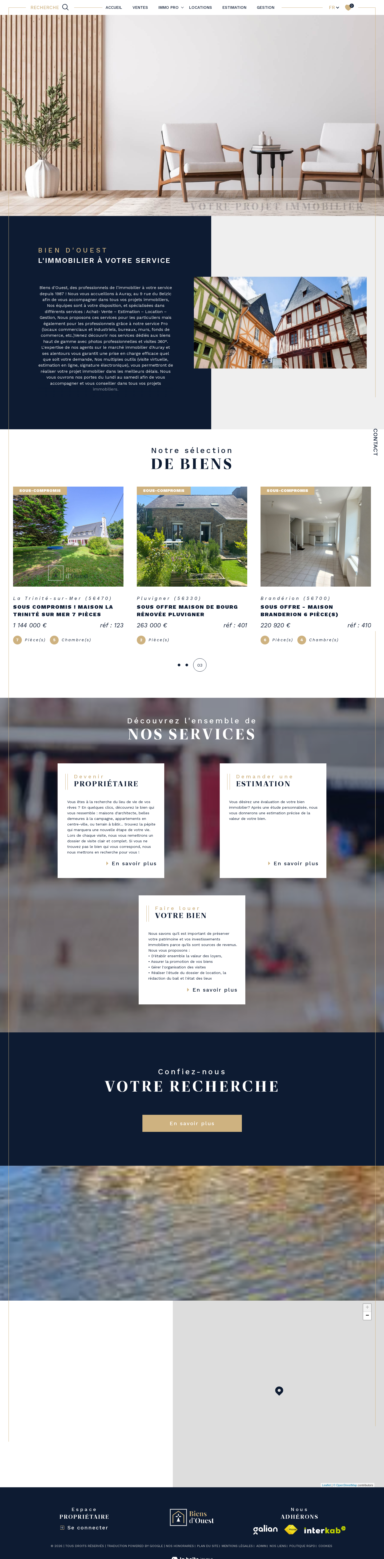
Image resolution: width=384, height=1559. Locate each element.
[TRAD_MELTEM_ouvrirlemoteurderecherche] (50, 7)
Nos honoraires (180, 1546)
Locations (200, 7)
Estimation (234, 7)
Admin (261, 1546)
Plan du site (207, 1546)
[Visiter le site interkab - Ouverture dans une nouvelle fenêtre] (325, 1529)
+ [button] (367, 1308)
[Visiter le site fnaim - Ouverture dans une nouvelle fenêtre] (291, 1529)
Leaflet (326, 1485)
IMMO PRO (168, 7)
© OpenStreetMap (345, 1485)
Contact (375, 442)
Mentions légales (237, 1546)
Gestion (265, 7)
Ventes (140, 7)
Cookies (325, 1546)
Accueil (114, 7)
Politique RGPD (302, 1546)
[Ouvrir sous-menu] (182, 7)
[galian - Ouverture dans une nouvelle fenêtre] (265, 1529)
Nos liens (278, 1546)
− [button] (367, 1316)
